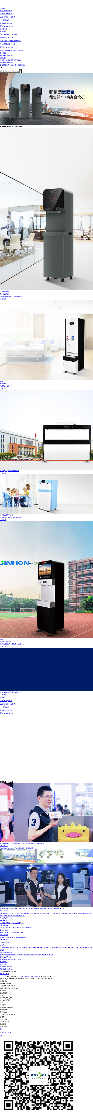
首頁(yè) (2, 8)
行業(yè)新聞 (10, 65)
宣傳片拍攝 (3, 1019)
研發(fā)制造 (18, 60)
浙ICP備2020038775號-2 (49, 976)
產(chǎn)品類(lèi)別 (6, 11)
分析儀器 (3, 1024)
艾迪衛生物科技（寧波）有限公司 (30, 976)
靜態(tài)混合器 (5, 1000)
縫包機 (2, 1017)
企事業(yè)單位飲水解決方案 (9, 947)
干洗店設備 (3, 1026)
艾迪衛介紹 (3, 60)
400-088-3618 (4, 974)
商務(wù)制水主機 (47, 955)
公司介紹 (3, 58)
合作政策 (3, 53)
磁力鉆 (2, 1003)
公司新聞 (3, 65)
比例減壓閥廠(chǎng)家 (7, 986)
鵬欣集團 (3, 991)
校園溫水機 (27, 955)
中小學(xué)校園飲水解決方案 (39, 947)
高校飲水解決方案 (69, 947)
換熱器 (2, 995)
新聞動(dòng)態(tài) (6, 62)
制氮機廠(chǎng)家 (6, 998)
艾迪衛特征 (3, 29)
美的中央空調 (4, 1022)
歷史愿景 (10, 60)
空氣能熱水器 (4, 1010)
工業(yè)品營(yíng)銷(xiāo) (8, 1014)
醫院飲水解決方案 (24, 947)
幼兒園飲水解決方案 (56, 947)
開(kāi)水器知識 (20, 65)
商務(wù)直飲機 (5, 955)
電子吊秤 (3, 1005)
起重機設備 (3, 993)
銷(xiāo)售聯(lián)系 (6, 55)
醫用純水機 (3, 1012)
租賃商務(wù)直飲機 (16, 955)
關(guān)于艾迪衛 (5, 957)
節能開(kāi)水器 (36, 955)
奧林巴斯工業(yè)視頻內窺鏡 (9, 988)
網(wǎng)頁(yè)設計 (6, 983)
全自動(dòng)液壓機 (6, 1007)
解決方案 (3, 31)
